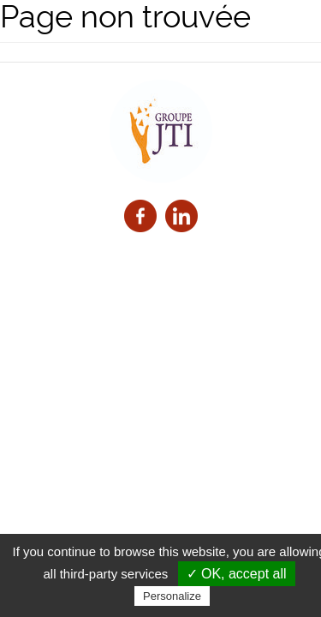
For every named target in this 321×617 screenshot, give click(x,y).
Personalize (172, 596)
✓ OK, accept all (237, 573)
